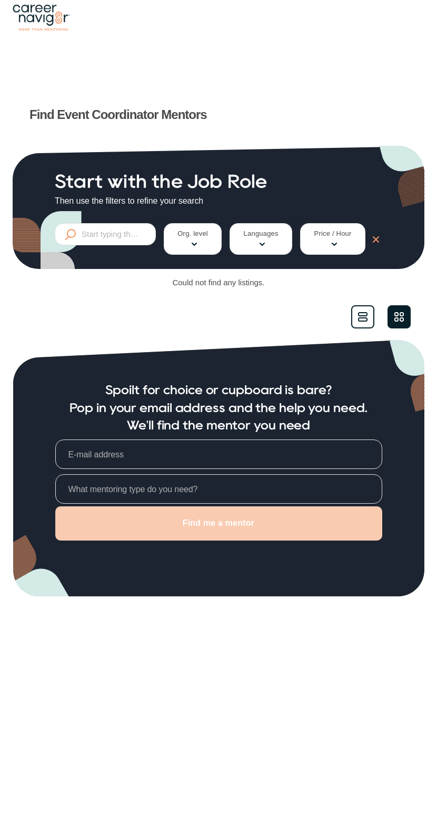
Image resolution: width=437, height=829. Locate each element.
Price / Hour (333, 239)
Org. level (192, 239)
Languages (261, 239)
